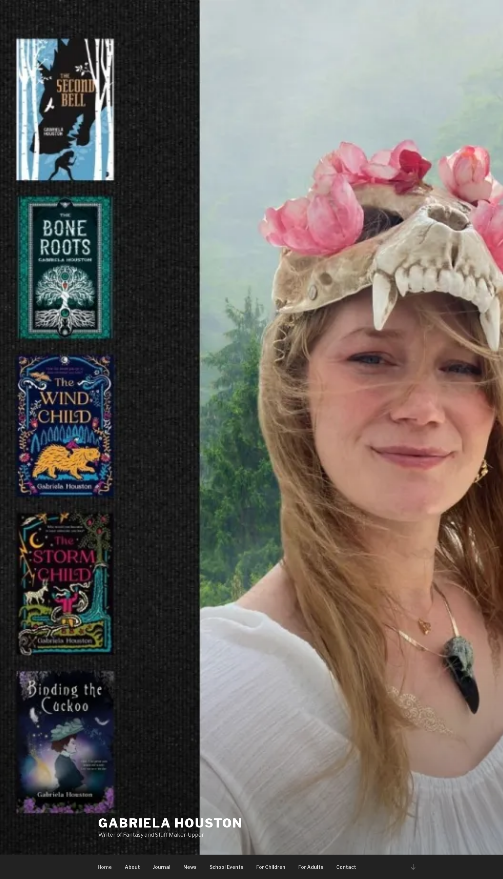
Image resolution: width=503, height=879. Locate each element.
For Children (270, 867)
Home (105, 867)
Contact (346, 867)
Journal (161, 867)
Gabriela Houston (170, 823)
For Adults (310, 867)
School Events (226, 867)
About (132, 867)
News (190, 867)
